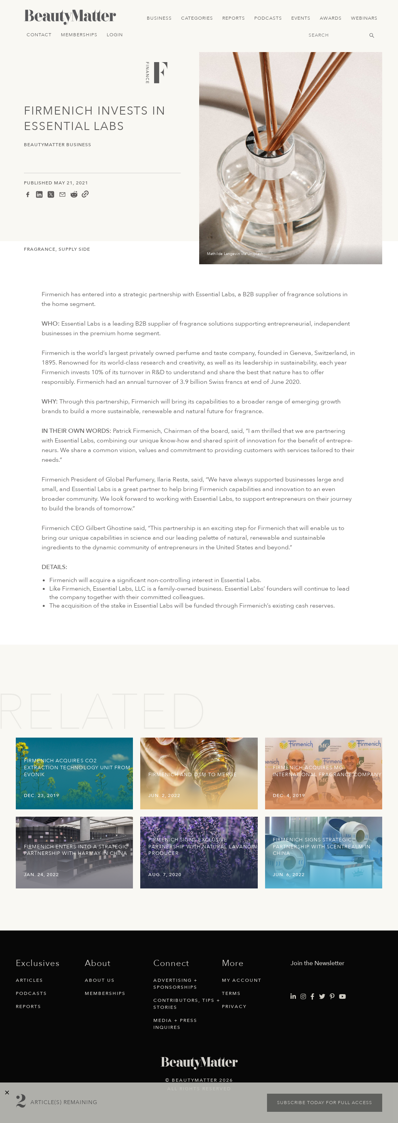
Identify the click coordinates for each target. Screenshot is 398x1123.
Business (159, 18)
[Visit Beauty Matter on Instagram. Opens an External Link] (303, 997)
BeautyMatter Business (57, 145)
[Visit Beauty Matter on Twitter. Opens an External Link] (322, 997)
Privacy (234, 1006)
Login (115, 35)
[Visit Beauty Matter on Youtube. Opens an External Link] (342, 997)
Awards (331, 18)
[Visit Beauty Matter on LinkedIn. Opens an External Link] (293, 997)
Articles (29, 980)
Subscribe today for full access (324, 1102)
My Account (242, 980)
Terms (231, 993)
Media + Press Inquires (175, 1023)
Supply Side (74, 249)
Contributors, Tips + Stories (186, 1003)
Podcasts (268, 18)
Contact (39, 35)
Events (301, 18)
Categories (197, 18)
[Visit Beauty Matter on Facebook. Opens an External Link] (312, 997)
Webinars (364, 18)
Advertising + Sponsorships (175, 983)
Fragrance (39, 249)
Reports (233, 18)
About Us (100, 980)
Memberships (79, 35)
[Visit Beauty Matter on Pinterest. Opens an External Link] (332, 997)
